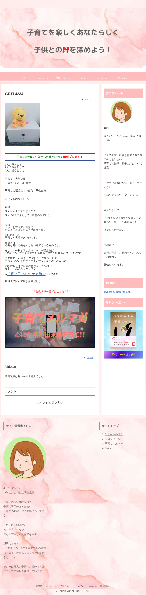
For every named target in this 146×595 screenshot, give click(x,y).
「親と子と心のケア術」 (26, 274)
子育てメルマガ (114, 443)
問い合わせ (105, 586)
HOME (39, 586)
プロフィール (112, 438)
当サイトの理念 (114, 434)
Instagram (92, 586)
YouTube (81, 586)
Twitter (108, 448)
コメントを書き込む (50, 403)
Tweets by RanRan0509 (117, 292)
